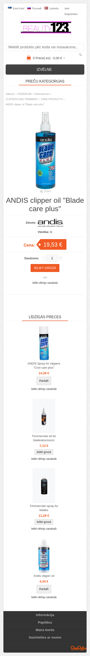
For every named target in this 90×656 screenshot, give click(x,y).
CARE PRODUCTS (51, 99)
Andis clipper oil (44, 576)
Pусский (34, 8)
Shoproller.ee (79, 648)
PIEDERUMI (25, 94)
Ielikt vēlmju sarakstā (45, 282)
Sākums (10, 94)
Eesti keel (16, 8)
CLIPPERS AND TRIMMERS (22, 99)
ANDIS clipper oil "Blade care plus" (25, 104)
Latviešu (51, 8)
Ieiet (67, 8)
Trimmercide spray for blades (44, 508)
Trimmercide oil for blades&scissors (44, 438)
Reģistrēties (71, 14)
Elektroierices (42, 94)
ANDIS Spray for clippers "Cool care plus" (43, 365)
